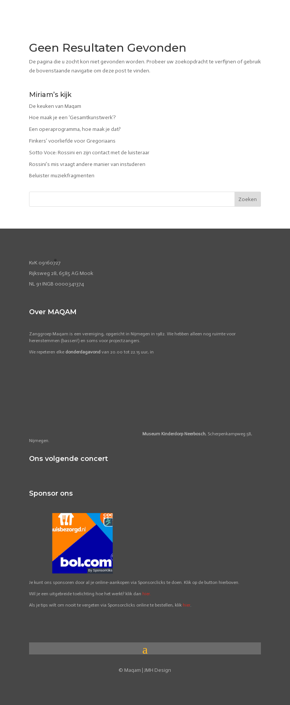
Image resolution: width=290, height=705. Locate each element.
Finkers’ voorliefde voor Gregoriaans (72, 141)
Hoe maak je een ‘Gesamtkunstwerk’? (72, 117)
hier (186, 605)
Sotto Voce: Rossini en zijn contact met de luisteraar (89, 152)
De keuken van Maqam (55, 106)
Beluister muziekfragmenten (61, 175)
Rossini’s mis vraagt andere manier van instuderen (87, 164)
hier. (146, 593)
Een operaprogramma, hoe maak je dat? (75, 129)
